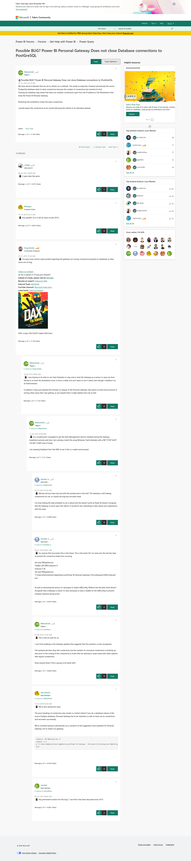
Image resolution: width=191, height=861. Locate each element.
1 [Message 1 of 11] (25, 134)
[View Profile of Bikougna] (27, 206)
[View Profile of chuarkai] (44, 785)
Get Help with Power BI (63, 41)
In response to (33, 369)
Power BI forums (25, 41)
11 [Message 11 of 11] (26, 184)
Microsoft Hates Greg (43, 287)
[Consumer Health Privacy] (47, 853)
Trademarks (170, 845)
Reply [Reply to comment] (112, 190)
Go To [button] (169, 23)
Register (145, 23)
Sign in (153, 23)
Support (118, 17)
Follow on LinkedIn (25, 271)
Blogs (98, 17)
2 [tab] (148, 119)
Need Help (29, 128)
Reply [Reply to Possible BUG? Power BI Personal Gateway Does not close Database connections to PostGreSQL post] (112, 134)
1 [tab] (146, 119)
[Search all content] (146, 28)
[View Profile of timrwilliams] (45, 692)
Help (161, 23)
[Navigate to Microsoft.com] (22, 17)
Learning (108, 17)
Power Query (86, 41)
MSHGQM (35, 284)
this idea (50, 278)
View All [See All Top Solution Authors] (130, 172)
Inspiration (66, 17)
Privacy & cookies (144, 845)
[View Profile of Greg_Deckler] (29, 248)
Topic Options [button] (110, 61)
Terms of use (158, 845)
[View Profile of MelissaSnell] (29, 72)
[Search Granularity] (106, 28)
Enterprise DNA (41, 281)
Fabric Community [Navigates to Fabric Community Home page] (41, 17)
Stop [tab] (152, 120)
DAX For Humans (36, 290)
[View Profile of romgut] (27, 165)
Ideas (77, 17)
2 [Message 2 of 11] (25, 341)
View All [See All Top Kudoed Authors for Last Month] (130, 223)
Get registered (21, 9)
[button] (96, 61)
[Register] (132, 114)
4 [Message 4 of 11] (36, 457)
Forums (56, 17)
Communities (87, 17)
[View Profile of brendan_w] (45, 479)
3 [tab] (149, 119)
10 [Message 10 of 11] (26, 225)
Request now (128, 33)
